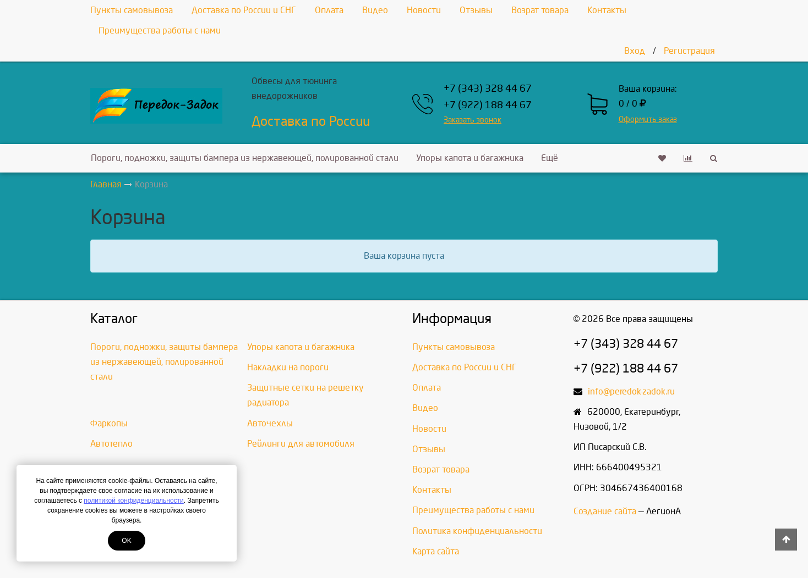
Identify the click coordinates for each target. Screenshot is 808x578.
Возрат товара (540, 10)
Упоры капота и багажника (469, 158)
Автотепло (111, 443)
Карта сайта (435, 551)
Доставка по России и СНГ (244, 10)
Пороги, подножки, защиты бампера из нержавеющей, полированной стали (244, 158)
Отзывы (476, 10)
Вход (634, 50)
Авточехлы (270, 423)
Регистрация (689, 50)
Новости (424, 10)
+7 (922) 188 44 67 (488, 105)
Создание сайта (605, 511)
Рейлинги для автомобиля (300, 443)
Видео (375, 10)
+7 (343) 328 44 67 (488, 89)
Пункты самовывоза (131, 10)
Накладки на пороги (288, 367)
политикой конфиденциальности (133, 500)
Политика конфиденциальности (477, 531)
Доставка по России (311, 121)
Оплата (329, 10)
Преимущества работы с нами (160, 30)
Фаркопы (109, 423)
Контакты (606, 10)
